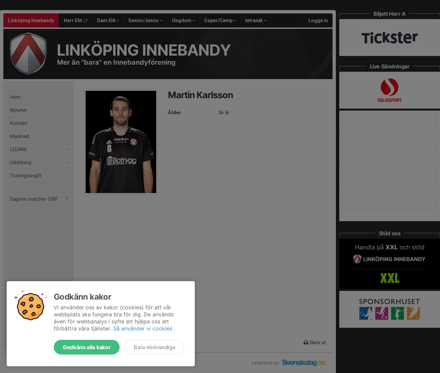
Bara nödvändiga (154, 347)
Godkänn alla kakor (87, 347)
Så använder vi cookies (142, 328)
